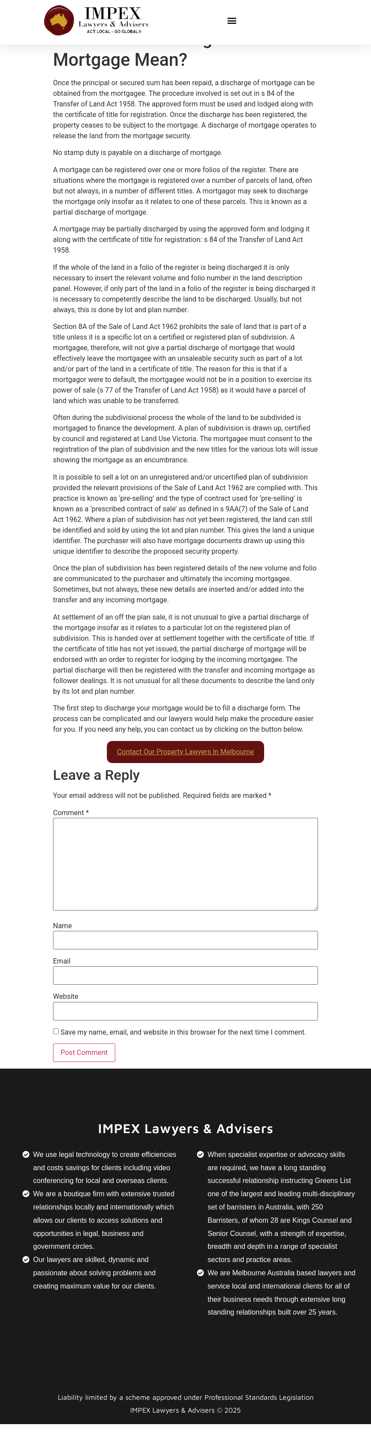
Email (62, 977)
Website (65, 1013)
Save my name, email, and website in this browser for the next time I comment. (184, 1048)
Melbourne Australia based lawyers (287, 1289)
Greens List (333, 1197)
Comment (71, 829)
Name (62, 941)
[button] (232, 20)
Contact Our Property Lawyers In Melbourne (185, 768)
